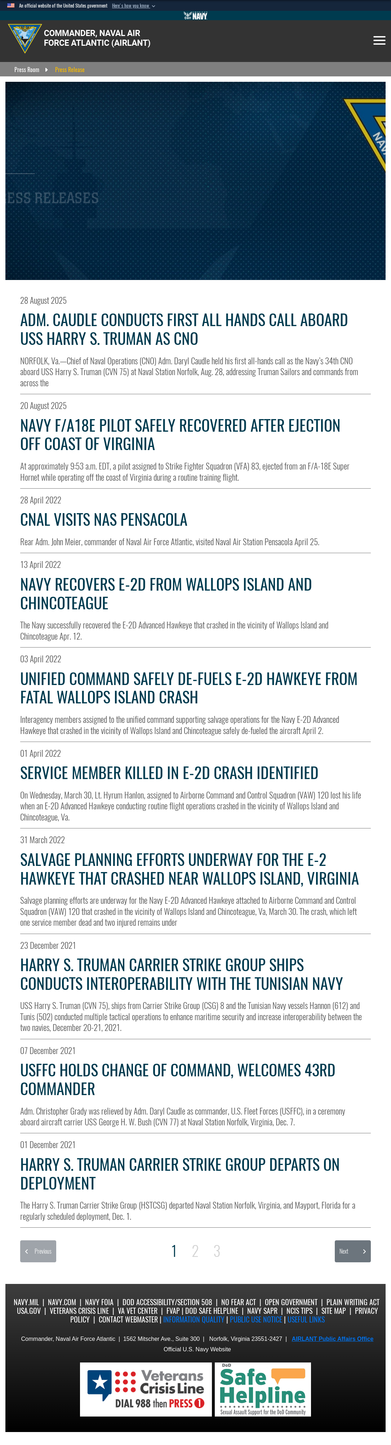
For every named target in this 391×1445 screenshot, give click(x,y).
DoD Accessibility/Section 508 (167, 1302)
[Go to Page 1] (174, 1251)
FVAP (173, 1311)
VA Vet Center (137, 1311)
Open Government (291, 1302)
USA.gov (29, 1311)
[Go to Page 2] (195, 1251)
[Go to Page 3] (217, 1251)
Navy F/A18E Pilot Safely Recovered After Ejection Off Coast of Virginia (180, 435)
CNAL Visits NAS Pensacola (103, 519)
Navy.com (62, 1302)
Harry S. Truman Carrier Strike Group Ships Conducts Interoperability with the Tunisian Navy (181, 974)
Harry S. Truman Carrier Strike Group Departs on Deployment (180, 1174)
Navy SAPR (262, 1311)
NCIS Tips (299, 1311)
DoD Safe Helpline (211, 1311)
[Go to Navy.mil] (196, 15)
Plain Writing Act (352, 1302)
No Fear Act (238, 1302)
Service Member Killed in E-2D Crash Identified (169, 772)
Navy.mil (26, 1302)
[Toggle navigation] (379, 40)
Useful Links (306, 1319)
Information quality (194, 1319)
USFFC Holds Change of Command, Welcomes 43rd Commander (178, 1079)
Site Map (333, 1311)
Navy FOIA (99, 1302)
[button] (134, 5)
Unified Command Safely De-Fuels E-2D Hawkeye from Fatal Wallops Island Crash (188, 688)
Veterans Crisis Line (79, 1311)
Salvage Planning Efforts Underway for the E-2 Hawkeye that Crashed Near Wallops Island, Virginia (189, 869)
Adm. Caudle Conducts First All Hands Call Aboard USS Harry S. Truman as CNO (184, 329)
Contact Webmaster (128, 1319)
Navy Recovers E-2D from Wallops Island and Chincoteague (166, 594)
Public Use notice (256, 1319)
